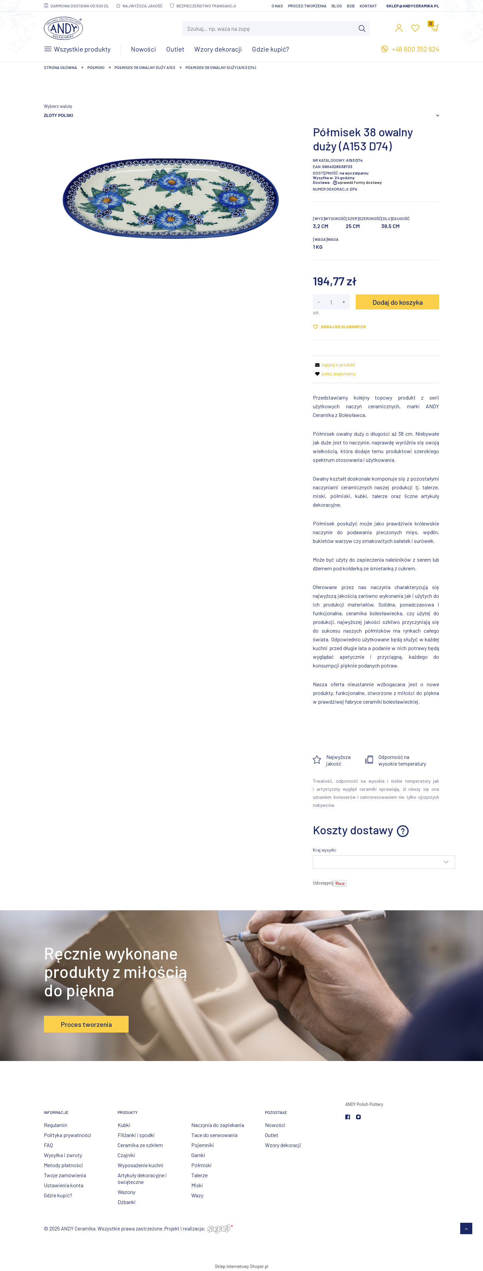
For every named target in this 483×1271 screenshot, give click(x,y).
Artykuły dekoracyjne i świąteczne (142, 1178)
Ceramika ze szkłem (140, 1145)
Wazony (126, 1192)
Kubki (124, 1125)
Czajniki (126, 1155)
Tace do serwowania (214, 1135)
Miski (197, 1185)
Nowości (275, 1125)
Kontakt (368, 5)
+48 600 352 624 (415, 49)
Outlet (271, 1135)
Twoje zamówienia (65, 1175)
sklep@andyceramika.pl (412, 5)
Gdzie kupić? (58, 1195)
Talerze (199, 1175)
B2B (351, 5)
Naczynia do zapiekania (217, 1125)
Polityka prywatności (67, 1135)
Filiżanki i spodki (136, 1135)
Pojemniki (202, 1145)
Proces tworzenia (307, 5)
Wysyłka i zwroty (63, 1155)
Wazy (197, 1195)
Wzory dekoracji (283, 1145)
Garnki (198, 1155)
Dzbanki (127, 1202)
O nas (277, 5)
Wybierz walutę (58, 106)
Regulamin (55, 1125)
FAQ (48, 1145)
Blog (337, 5)
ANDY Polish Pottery (364, 1104)
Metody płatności (63, 1165)
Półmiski (201, 1165)
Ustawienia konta (63, 1185)
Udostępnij (323, 883)
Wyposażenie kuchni (140, 1165)
